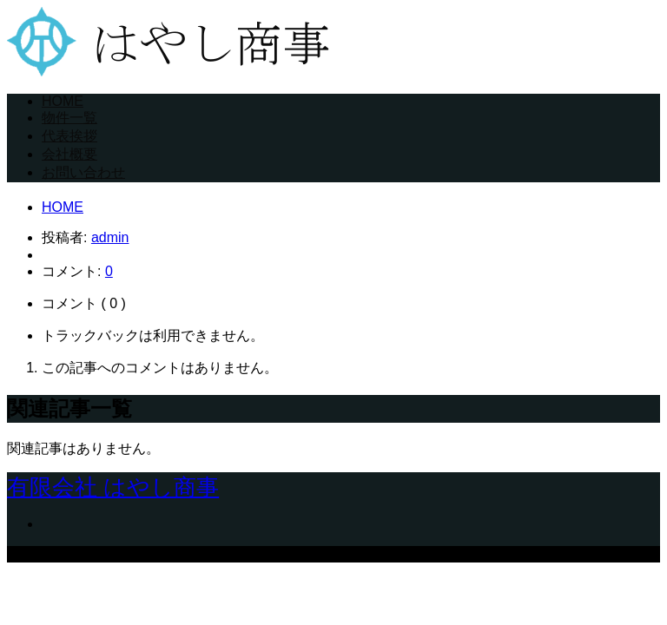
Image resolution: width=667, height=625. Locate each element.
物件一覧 (69, 117)
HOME (62, 101)
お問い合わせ (83, 172)
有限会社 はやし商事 (113, 487)
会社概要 (69, 154)
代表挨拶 (69, 135)
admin (110, 237)
